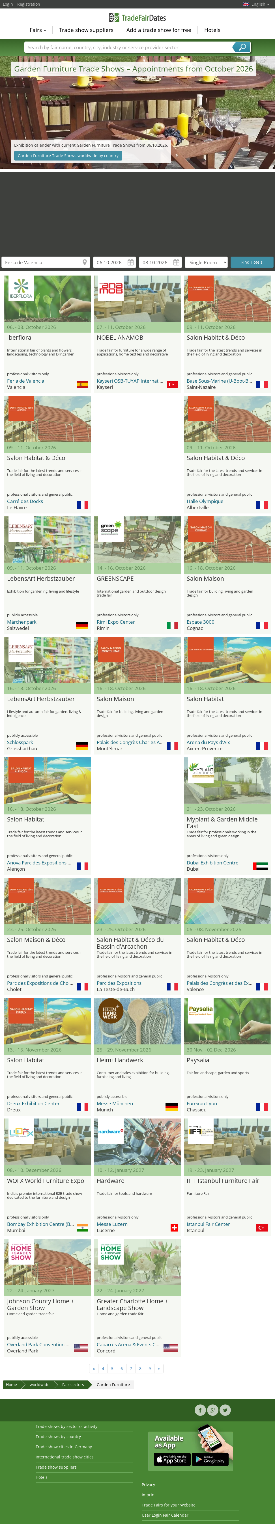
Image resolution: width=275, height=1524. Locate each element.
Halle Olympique (205, 501)
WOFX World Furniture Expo (45, 1181)
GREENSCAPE (115, 578)
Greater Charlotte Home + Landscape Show (132, 1305)
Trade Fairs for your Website (168, 1505)
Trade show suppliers (86, 30)
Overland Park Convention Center (44, 1344)
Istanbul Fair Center (208, 1224)
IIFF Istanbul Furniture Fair (223, 1181)
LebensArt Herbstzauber (41, 578)
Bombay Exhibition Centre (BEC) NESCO (50, 1224)
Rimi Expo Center (116, 622)
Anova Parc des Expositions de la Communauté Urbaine (67, 862)
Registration (28, 4)
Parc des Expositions (119, 983)
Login (8, 4)
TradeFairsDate (137, 17)
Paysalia (198, 1060)
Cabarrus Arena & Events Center (132, 1344)
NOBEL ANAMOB (120, 337)
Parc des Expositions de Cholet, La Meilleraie (55, 983)
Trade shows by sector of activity (66, 1426)
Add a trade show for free (158, 30)
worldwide (40, 1384)
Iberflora (19, 337)
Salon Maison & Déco (36, 940)
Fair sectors (73, 1384)
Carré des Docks (25, 501)
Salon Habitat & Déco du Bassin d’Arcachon (130, 943)
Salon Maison (205, 578)
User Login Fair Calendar (165, 1515)
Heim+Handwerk (120, 1060)
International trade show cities (65, 1457)
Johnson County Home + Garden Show (40, 1305)
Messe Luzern (112, 1224)
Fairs (38, 30)
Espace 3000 (200, 622)
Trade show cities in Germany (64, 1446)
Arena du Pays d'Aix (208, 742)
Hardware (110, 1181)
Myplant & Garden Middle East (222, 823)
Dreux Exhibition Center (33, 1103)
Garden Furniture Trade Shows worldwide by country (68, 155)
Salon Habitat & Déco (216, 337)
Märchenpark (21, 622)
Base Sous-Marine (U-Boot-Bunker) (225, 381)
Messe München (115, 1103)
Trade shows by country (58, 1436)
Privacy (148, 1484)
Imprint (149, 1494)
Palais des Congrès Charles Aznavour (137, 742)
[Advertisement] (137, 211)
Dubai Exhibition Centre (213, 862)
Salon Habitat (205, 699)
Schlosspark (20, 742)
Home (11, 1384)
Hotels (212, 30)
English (260, 4)
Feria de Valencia (25, 381)
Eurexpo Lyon (202, 1103)
